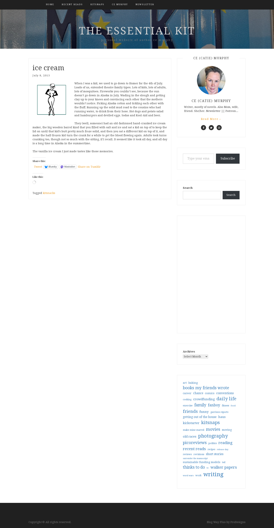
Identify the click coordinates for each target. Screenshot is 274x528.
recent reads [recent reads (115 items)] (194, 449)
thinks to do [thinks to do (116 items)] (194, 467)
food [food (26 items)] (233, 405)
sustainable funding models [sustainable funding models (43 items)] (201, 462)
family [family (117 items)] (200, 405)
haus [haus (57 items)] (221, 417)
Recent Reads (72, 4)
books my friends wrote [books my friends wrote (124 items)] (206, 387)
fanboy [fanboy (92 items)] (214, 405)
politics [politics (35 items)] (212, 443)
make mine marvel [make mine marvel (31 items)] (193, 430)
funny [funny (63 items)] (204, 412)
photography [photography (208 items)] (213, 436)
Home (50, 4)
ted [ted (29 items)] (223, 462)
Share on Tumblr (89, 166)
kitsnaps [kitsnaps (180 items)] (210, 422)
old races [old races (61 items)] (189, 436)
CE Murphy (120, 4)
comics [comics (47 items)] (209, 393)
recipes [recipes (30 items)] (211, 449)
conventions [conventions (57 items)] (225, 393)
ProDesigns (237, 522)
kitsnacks (49, 193)
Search (188, 187)
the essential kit (137, 31)
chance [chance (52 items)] (198, 393)
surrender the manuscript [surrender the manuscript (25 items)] (195, 458)
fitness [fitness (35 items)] (225, 405)
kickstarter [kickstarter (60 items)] (191, 423)
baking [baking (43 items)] (193, 382)
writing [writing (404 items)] (213, 474)
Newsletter (144, 4)
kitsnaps (97, 4)
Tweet (38, 166)
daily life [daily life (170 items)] (226, 398)
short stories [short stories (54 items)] (214, 454)
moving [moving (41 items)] (227, 429)
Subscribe (228, 158)
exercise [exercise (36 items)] (188, 405)
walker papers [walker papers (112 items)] (223, 467)
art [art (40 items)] (185, 382)
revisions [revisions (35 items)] (199, 454)
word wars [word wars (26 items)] (188, 475)
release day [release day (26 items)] (222, 449)
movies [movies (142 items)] (213, 429)
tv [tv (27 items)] (208, 468)
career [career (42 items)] (187, 393)
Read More (211, 118)
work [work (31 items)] (198, 475)
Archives (189, 351)
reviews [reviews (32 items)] (187, 454)
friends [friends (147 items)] (190, 411)
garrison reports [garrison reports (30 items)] (219, 412)
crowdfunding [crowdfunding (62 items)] (204, 399)
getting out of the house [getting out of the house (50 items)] (200, 417)
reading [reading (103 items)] (225, 442)
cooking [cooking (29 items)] (187, 399)
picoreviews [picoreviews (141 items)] (195, 442)
